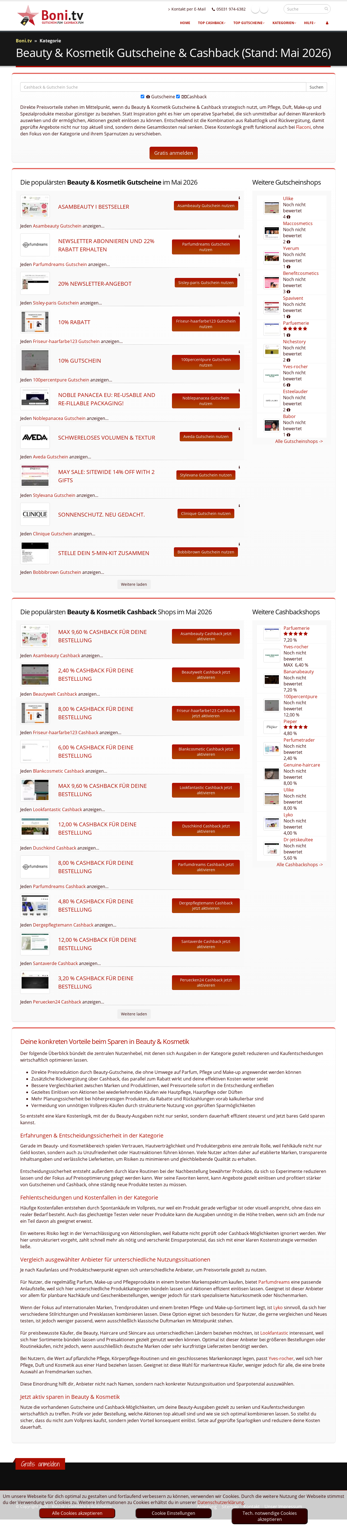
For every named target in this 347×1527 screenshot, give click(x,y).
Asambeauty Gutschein (57, 226)
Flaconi (303, 127)
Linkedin (276, 9)
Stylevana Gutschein (54, 495)
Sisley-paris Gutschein (56, 303)
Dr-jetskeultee (298, 840)
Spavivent (293, 298)
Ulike (288, 198)
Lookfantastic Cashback (57, 809)
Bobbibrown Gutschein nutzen (206, 551)
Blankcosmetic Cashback (58, 771)
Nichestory (294, 342)
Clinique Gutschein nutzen (206, 513)
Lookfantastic (274, 1333)
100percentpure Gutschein (61, 380)
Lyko (288, 815)
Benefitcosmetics (301, 273)
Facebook (267, 9)
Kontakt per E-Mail (199, 9)
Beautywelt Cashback (55, 694)
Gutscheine (158, 97)
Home (185, 22)
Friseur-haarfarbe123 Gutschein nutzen (206, 323)
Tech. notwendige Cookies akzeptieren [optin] (270, 1516)
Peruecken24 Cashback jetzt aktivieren (206, 982)
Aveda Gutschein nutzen (206, 436)
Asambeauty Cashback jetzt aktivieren (206, 636)
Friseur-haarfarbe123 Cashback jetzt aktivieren (206, 713)
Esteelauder (295, 391)
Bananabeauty (299, 672)
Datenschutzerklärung (220, 1502)
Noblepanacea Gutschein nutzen (206, 400)
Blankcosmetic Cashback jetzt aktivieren (206, 751)
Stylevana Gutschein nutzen (206, 475)
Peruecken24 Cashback (57, 1002)
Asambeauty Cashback (56, 655)
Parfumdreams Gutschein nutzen (206, 246)
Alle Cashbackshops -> (300, 864)
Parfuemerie (296, 323)
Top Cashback (212, 22)
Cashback (191, 97)
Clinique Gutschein (52, 534)
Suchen (316, 87)
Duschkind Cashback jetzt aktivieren (206, 828)
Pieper (290, 721)
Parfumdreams (274, 1282)
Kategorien (284, 22)
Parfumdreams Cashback (59, 886)
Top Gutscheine (249, 22)
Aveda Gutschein (50, 457)
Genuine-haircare (302, 765)
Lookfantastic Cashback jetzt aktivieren (206, 790)
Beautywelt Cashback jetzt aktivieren (206, 674)
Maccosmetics (298, 223)
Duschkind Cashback (54, 848)
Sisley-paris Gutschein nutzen (206, 282)
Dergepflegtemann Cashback (63, 925)
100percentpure (300, 696)
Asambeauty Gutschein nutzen (206, 205)
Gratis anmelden (173, 152)
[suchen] (326, 8)
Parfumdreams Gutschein (60, 264)
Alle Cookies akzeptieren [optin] (77, 1513)
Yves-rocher (295, 366)
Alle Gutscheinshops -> (299, 441)
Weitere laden (134, 584)
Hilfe (310, 22)
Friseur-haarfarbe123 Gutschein (66, 341)
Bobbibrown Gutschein (57, 572)
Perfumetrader (299, 740)
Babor (289, 416)
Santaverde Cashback (55, 963)
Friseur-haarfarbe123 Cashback (65, 732)
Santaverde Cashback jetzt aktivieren (205, 944)
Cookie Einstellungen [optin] (173, 1513)
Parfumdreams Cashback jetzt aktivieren (206, 867)
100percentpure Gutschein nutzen (206, 362)
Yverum (291, 248)
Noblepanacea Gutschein (59, 418)
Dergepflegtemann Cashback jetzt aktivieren (206, 905)
